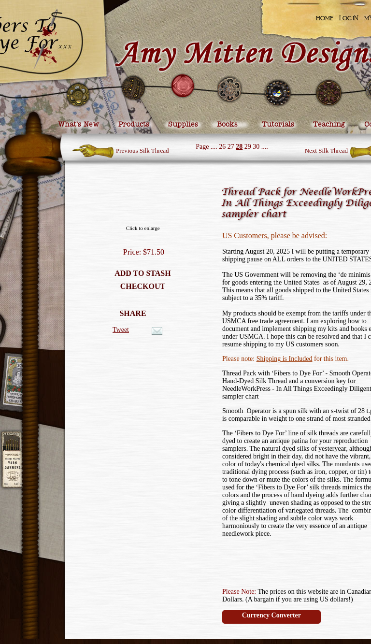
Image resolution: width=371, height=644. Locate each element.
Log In (348, 18)
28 (239, 146)
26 (222, 146)
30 (256, 146)
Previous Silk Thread (142, 150)
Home (324, 18)
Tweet (121, 329)
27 (231, 146)
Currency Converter (271, 615)
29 (247, 146)
